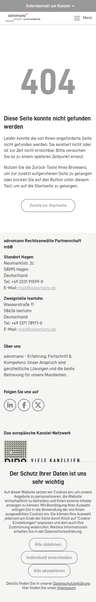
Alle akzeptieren (49, 571)
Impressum (66, 588)
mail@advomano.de (37, 287)
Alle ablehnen (48, 544)
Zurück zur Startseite (48, 205)
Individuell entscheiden (49, 557)
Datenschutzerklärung (71, 583)
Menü (83, 18)
